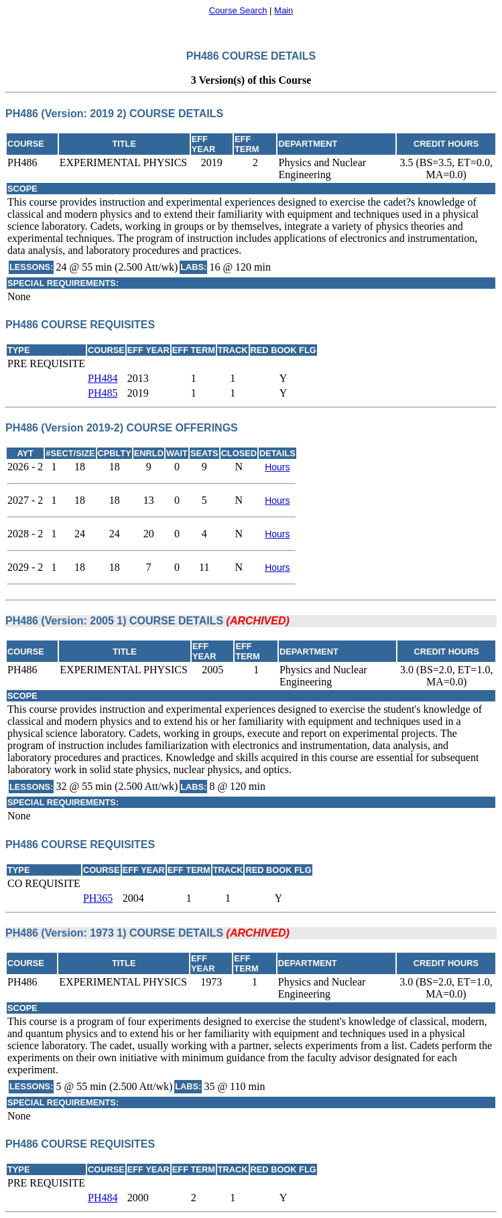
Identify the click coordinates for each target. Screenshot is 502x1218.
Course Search (238, 10)
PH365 (98, 898)
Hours (277, 467)
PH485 (102, 393)
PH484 (102, 378)
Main (283, 10)
